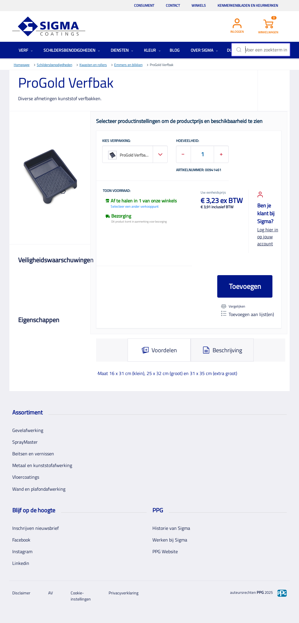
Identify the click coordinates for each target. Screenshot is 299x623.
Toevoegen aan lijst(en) (247, 314)
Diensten (122, 50)
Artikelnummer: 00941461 (198, 170)
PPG (260, 592)
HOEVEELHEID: (187, 141)
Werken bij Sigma (169, 539)
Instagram (22, 551)
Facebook (21, 539)
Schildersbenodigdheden (72, 50)
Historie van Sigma (171, 528)
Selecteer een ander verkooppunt (135, 206)
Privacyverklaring (123, 593)
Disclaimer (21, 593)
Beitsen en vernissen (33, 453)
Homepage (21, 64)
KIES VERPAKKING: (116, 141)
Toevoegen (245, 286)
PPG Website (165, 551)
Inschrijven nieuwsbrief (35, 528)
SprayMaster (25, 441)
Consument (144, 5)
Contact (173, 5)
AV (50, 593)
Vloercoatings (25, 476)
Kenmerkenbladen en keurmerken (248, 5)
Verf (26, 50)
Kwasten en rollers (93, 64)
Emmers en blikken (128, 64)
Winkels (199, 5)
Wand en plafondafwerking (38, 488)
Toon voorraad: (117, 191)
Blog (175, 50)
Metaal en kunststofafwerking (42, 465)
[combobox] (260, 49)
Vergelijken (233, 306)
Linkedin (20, 563)
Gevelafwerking (27, 430)
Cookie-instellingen (81, 596)
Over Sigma (204, 50)
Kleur (152, 50)
